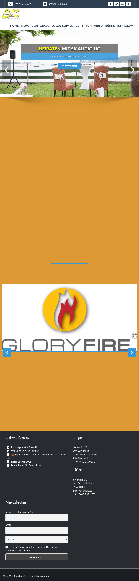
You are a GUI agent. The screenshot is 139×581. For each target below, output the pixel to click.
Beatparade (40, 25)
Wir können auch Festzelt (25, 450)
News (25, 25)
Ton (89, 25)
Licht (79, 25)
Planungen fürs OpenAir (24, 447)
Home (14, 25)
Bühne (110, 25)
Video (98, 25)
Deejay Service (62, 25)
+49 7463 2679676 (21, 4)
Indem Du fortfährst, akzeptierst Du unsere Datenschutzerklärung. (31, 548)
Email (8, 524)
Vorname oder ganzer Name (20, 511)
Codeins (44, 575)
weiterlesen (69, 66)
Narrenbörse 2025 (21, 461)
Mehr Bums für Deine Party (26, 465)
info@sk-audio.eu (55, 4)
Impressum (126, 26)
